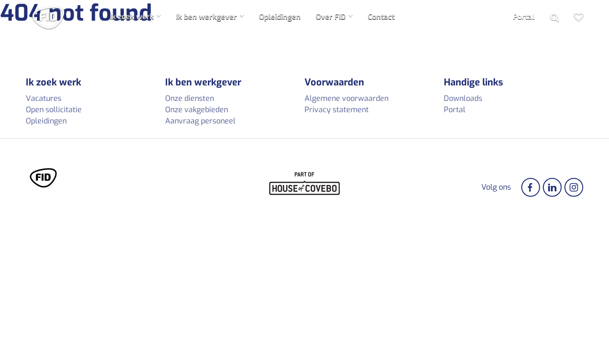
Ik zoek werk (132, 17)
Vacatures (43, 98)
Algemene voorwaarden (346, 98)
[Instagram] (573, 187)
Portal (523, 17)
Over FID (331, 17)
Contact (381, 17)
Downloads (463, 98)
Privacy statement (336, 110)
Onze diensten (189, 98)
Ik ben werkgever (206, 17)
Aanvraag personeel (200, 121)
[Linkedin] (552, 187)
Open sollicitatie (54, 110)
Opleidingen (280, 17)
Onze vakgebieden (196, 110)
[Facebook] (530, 187)
